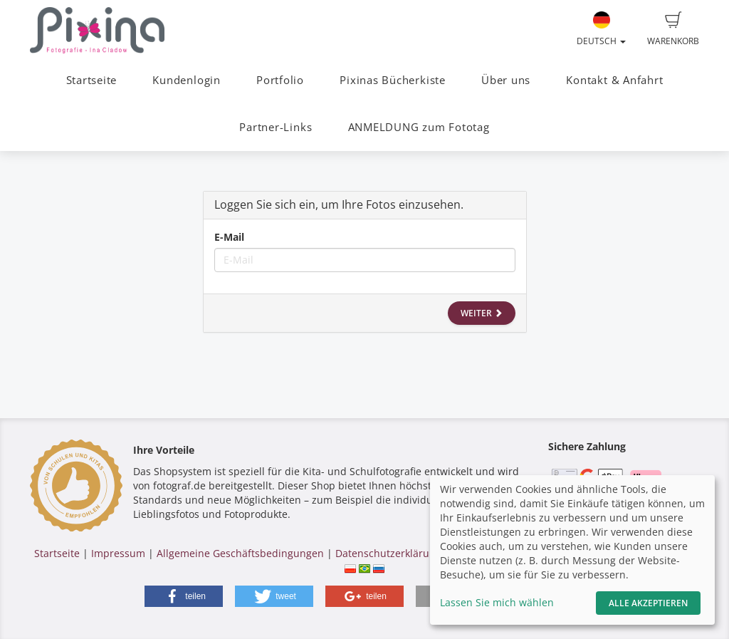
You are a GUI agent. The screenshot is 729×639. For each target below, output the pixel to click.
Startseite (91, 80)
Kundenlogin (186, 80)
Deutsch (601, 29)
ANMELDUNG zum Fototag (419, 127)
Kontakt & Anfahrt (614, 80)
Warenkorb (673, 29)
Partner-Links (275, 127)
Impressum (118, 553)
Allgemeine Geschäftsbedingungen (240, 553)
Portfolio (280, 80)
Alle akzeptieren (648, 603)
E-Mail (229, 237)
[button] (184, 596)
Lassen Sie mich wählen (497, 602)
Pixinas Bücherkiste (393, 80)
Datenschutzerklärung (388, 553)
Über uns (505, 80)
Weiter (482, 313)
